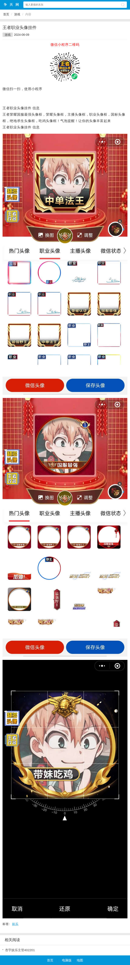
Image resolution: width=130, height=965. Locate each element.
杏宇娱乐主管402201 (20, 950)
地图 (80, 960)
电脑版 (67, 960)
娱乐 (15, 924)
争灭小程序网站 (11, 5)
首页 (6, 14)
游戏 (17, 14)
